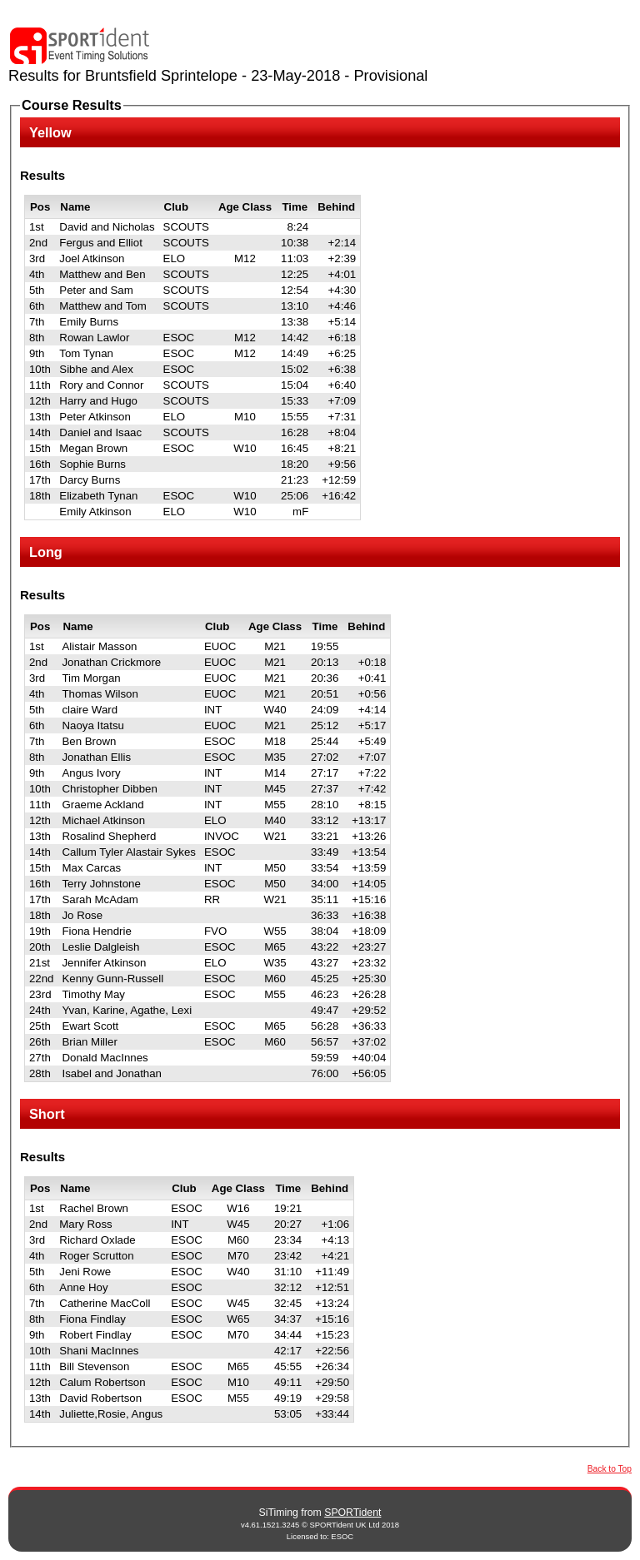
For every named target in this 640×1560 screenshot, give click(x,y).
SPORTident (352, 1512)
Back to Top (610, 1468)
